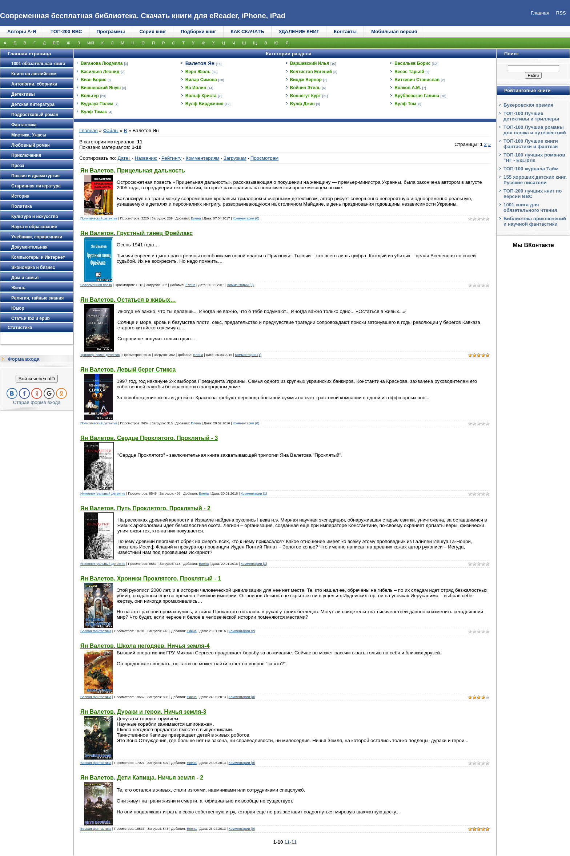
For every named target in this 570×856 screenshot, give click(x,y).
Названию (146, 158)
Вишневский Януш (101, 87)
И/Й (90, 43)
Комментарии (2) (242, 631)
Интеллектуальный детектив (102, 493)
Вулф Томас (94, 111)
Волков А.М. (407, 87)
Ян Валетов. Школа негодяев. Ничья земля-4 (145, 646)
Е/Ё (56, 43)
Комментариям (203, 158)
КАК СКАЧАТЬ (247, 31)
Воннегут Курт (305, 95)
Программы (111, 31)
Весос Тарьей (409, 71)
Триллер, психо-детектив (100, 355)
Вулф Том (405, 103)
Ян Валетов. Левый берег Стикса (128, 369)
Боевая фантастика (95, 631)
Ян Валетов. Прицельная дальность (132, 170)
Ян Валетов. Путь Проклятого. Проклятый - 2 (145, 508)
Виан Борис (94, 79)
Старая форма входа (37, 402)
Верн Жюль (197, 71)
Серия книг (153, 31)
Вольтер (90, 95)
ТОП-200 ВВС (66, 31)
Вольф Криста (201, 95)
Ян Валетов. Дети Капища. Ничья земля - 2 (141, 777)
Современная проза (96, 285)
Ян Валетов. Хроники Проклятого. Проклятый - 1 (150, 578)
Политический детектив (98, 218)
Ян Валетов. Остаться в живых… (128, 300)
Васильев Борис (412, 63)
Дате (122, 158)
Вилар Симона (201, 79)
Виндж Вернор (306, 79)
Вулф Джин (302, 103)
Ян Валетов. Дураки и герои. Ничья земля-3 (143, 712)
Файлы (111, 130)
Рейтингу (171, 158)
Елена (196, 218)
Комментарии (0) (246, 218)
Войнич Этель (305, 87)
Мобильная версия (394, 31)
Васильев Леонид (100, 71)
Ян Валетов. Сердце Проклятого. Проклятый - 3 (149, 438)
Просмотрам (264, 158)
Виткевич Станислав (416, 79)
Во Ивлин (195, 87)
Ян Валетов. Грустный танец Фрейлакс (136, 233)
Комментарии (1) (248, 355)
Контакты (345, 31)
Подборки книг (198, 31)
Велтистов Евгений (311, 71)
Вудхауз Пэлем (97, 103)
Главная (88, 130)
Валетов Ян (199, 63)
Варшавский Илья (309, 63)
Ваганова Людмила (102, 63)
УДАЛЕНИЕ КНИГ (299, 31)
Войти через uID (37, 378)
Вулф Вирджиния (204, 103)
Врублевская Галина (416, 95)
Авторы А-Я (21, 31)
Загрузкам (235, 158)
